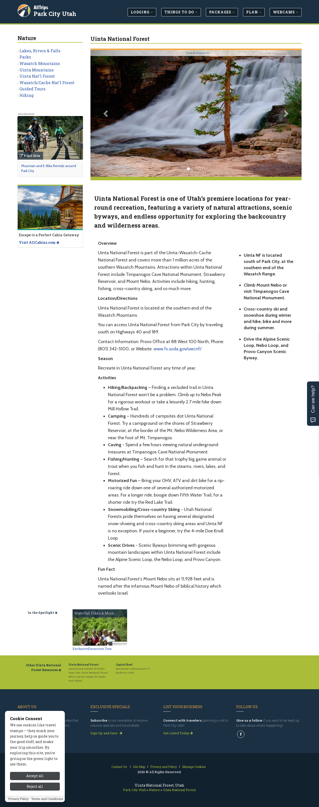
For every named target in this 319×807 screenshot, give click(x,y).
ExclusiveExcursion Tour (92, 648)
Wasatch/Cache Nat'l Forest (47, 82)
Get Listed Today (178, 733)
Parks (25, 57)
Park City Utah (55, 13)
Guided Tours (32, 88)
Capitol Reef (124, 664)
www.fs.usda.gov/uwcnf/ (177, 349)
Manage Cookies (194, 767)
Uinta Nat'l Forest (37, 76)
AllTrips (41, 7)
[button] (106, 113)
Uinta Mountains (36, 69)
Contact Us (119, 767)
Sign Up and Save (106, 733)
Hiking (26, 95)
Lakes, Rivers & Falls (39, 50)
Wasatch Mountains (39, 63)
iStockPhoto (203, 53)
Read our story (30, 733)
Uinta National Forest (84, 664)
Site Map (139, 767)
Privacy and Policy (163, 767)
